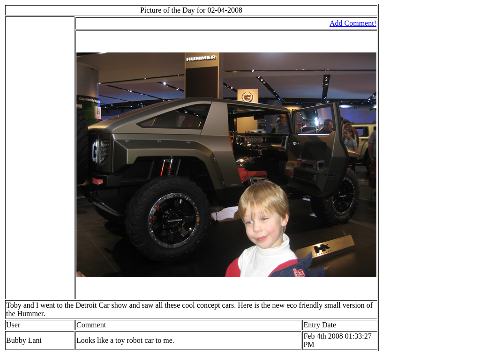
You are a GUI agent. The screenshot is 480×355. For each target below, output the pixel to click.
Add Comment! (353, 23)
